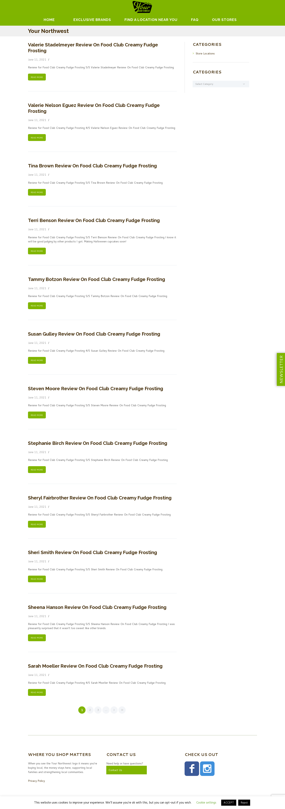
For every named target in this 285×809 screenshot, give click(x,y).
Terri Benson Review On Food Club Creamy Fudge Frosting (94, 221)
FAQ (194, 20)
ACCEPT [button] (229, 802)
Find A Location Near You (151, 20)
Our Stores (224, 20)
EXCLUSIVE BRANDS (92, 20)
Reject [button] (244, 802)
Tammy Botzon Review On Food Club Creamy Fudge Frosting (96, 280)
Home (49, 20)
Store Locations (205, 53)
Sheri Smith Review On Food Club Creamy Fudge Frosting (92, 553)
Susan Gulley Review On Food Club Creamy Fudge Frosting (94, 334)
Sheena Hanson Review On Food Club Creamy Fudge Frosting (97, 608)
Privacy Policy (36, 782)
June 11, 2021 (37, 59)
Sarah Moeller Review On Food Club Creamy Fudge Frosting (95, 667)
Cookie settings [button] (206, 802)
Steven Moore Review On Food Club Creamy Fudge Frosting (95, 389)
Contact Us (115, 771)
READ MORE (37, 77)
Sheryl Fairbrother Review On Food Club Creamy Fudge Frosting (99, 499)
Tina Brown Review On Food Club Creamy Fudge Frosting (92, 166)
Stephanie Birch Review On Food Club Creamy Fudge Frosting (97, 444)
